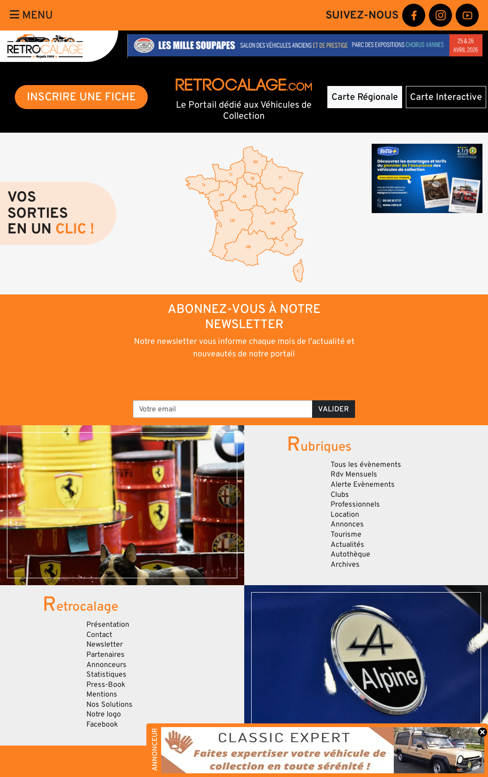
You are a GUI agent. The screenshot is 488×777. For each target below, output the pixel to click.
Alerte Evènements (363, 484)
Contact (99, 635)
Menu (31, 15)
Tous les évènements (366, 464)
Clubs (340, 494)
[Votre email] (223, 409)
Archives (345, 564)
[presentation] (231, 379)
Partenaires (105, 654)
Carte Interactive (446, 97)
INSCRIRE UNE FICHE (81, 96)
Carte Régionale (364, 97)
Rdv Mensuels (354, 474)
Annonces (347, 524)
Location (345, 514)
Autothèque (350, 554)
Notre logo (103, 714)
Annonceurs (106, 665)
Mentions (101, 694)
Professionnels (355, 504)
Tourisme (346, 534)
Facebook (102, 724)
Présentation (107, 624)
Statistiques (106, 674)
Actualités (347, 544)
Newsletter (104, 644)
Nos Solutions (109, 704)
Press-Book (106, 684)
